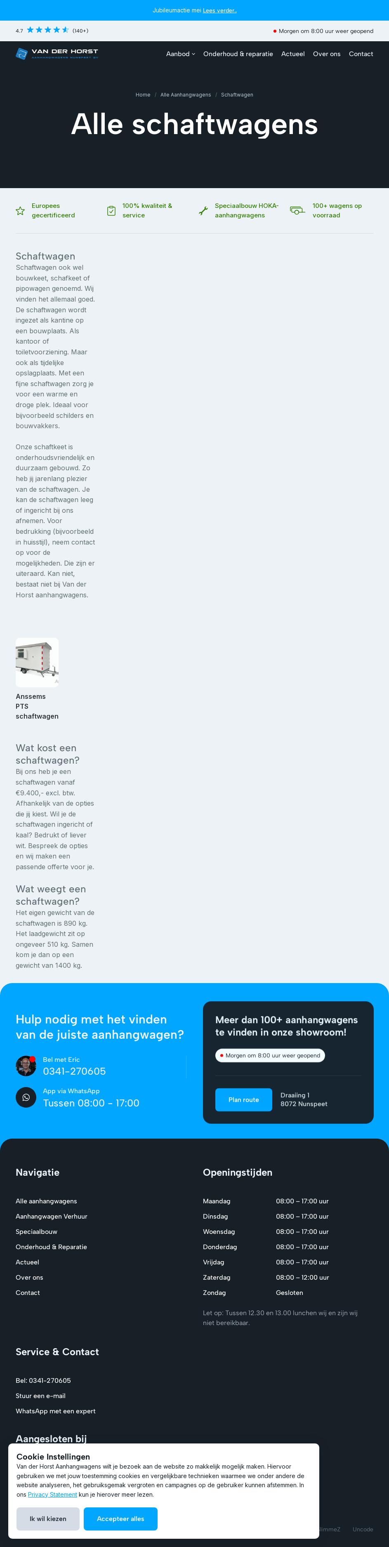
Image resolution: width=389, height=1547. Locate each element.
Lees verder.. (220, 10)
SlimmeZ (328, 1529)
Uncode (363, 1529)
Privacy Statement (52, 1494)
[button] (181, 54)
